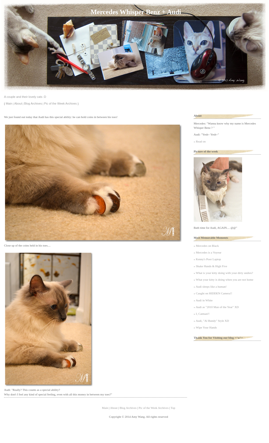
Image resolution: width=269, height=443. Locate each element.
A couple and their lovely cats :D (25, 96)
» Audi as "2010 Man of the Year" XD (216, 307)
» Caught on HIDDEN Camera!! (213, 293)
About (18, 103)
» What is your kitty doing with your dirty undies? (223, 272)
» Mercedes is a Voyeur (207, 252)
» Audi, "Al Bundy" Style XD (211, 320)
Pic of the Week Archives (60, 103)
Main (9, 103)
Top (173, 407)
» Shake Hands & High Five (210, 266)
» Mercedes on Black (206, 245)
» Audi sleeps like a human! (210, 286)
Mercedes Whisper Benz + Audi (136, 12)
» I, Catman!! (202, 313)
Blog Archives (33, 103)
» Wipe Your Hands (205, 327)
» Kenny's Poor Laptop (207, 259)
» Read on (200, 141)
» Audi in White (203, 300)
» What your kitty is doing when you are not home (223, 279)
